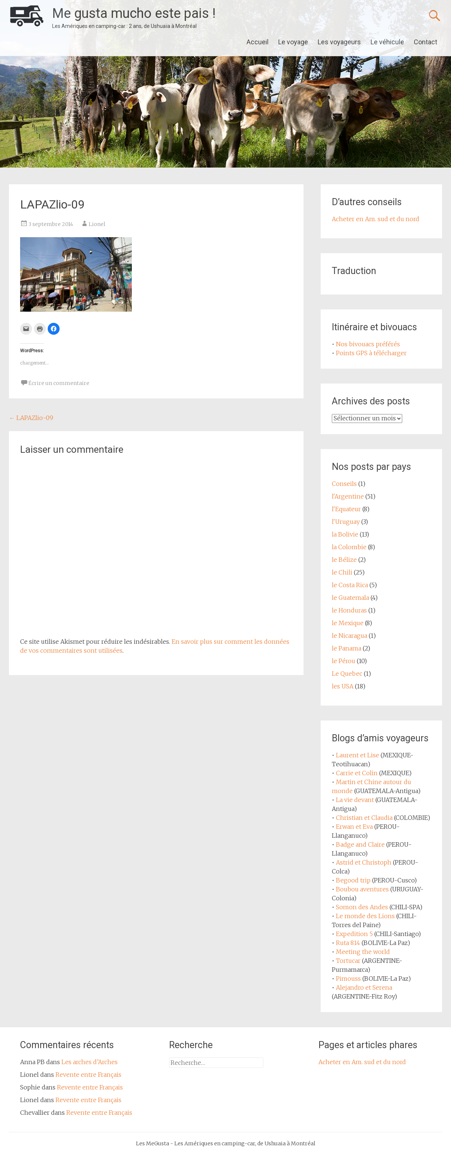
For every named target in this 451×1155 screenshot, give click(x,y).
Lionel (97, 224)
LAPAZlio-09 (31, 417)
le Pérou (343, 661)
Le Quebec (347, 673)
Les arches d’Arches (89, 1062)
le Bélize (344, 559)
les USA (342, 686)
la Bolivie (345, 534)
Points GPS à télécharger (371, 353)
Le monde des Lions (365, 916)
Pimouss (348, 978)
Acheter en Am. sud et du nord (375, 219)
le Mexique (347, 623)
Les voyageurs (339, 42)
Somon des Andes (362, 907)
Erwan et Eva (354, 826)
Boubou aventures (362, 889)
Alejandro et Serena (364, 987)
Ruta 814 (348, 942)
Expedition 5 (354, 934)
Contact (425, 42)
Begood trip (353, 880)
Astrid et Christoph (363, 862)
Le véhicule (387, 42)
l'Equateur (346, 509)
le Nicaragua (349, 635)
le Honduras (349, 610)
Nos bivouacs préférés (368, 344)
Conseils (344, 483)
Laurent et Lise (357, 755)
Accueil (258, 42)
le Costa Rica (350, 585)
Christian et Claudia (364, 817)
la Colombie (349, 547)
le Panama (346, 648)
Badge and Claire (360, 844)
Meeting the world (363, 951)
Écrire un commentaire (58, 383)
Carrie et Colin (357, 773)
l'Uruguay (346, 521)
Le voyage (293, 42)
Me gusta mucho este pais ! (134, 13)
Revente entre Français (88, 1074)
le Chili (342, 572)
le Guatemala (350, 597)
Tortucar (348, 960)
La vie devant (355, 800)
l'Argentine (348, 496)
